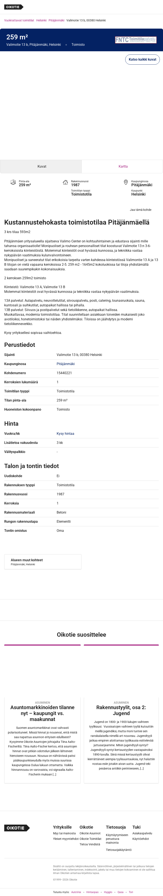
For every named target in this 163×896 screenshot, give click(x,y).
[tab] (41, 166)
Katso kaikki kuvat (142, 59)
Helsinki (41, 20)
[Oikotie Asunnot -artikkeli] (42, 714)
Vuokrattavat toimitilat (19, 20)
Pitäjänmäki (56, 20)
